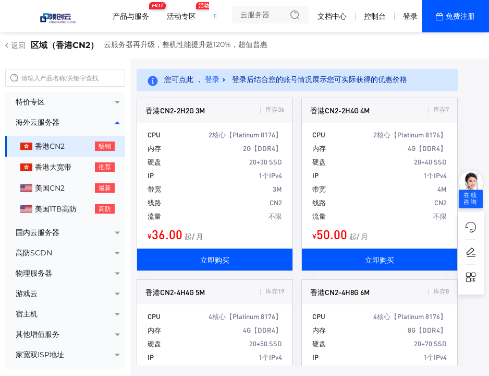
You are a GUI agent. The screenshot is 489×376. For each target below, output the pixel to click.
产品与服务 (133, 12)
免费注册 (460, 16)
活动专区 (184, 12)
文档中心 (332, 16)
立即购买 (214, 259)
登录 (410, 16)
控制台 (375, 16)
